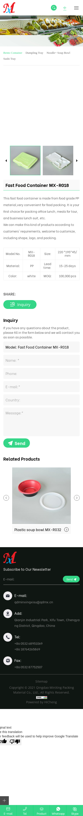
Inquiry (23, 304)
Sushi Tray (9, 58)
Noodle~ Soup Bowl (58, 52)
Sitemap (41, 681)
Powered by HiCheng (41, 702)
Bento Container (12, 52)
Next (77, 160)
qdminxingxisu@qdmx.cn (33, 602)
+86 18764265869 (27, 649)
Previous (6, 160)
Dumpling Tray (34, 52)
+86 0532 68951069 (28, 643)
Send (20, 443)
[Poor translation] (14, 741)
